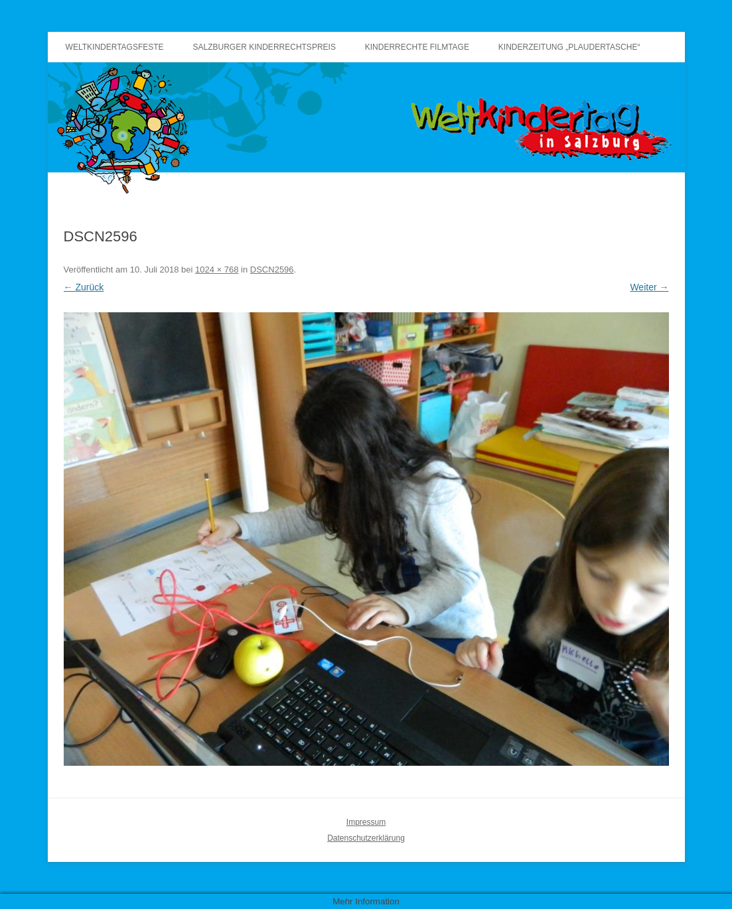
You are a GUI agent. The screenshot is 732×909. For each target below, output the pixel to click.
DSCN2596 (272, 269)
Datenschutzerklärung (366, 838)
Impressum (366, 822)
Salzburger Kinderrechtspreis (264, 47)
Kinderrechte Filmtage (417, 47)
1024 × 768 (216, 269)
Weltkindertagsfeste (115, 47)
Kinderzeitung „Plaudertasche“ (569, 47)
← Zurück (84, 287)
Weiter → (649, 287)
